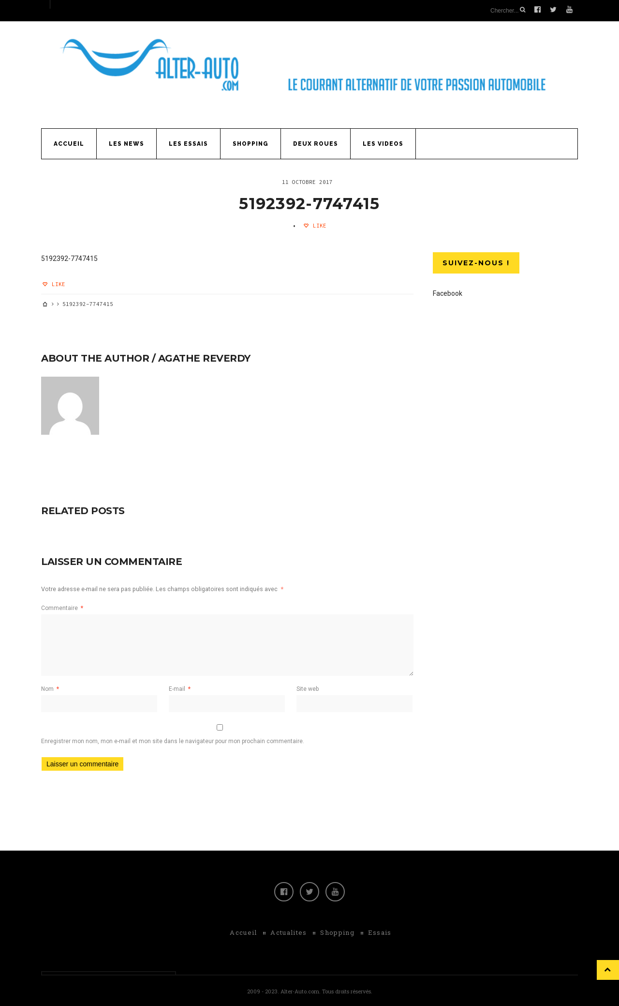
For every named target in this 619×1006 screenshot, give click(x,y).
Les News (126, 142)
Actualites (288, 931)
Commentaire (62, 606)
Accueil (69, 142)
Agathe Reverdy (204, 357)
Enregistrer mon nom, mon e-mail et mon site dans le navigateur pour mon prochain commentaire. (172, 739)
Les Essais (188, 142)
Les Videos (383, 142)
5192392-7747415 (309, 202)
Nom (50, 687)
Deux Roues (315, 142)
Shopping (250, 142)
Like (318, 224)
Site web (307, 687)
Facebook (447, 292)
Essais (380, 931)
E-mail (180, 687)
